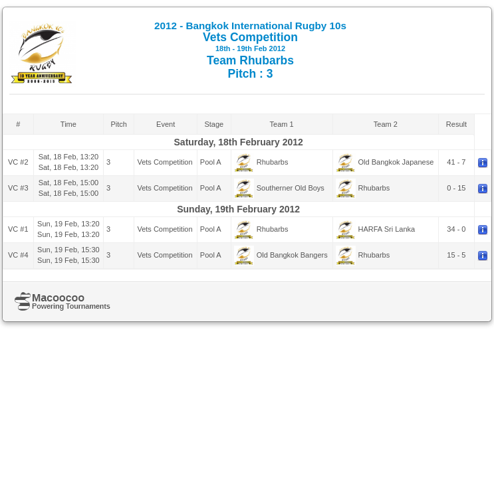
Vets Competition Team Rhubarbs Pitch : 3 (250, 50)
